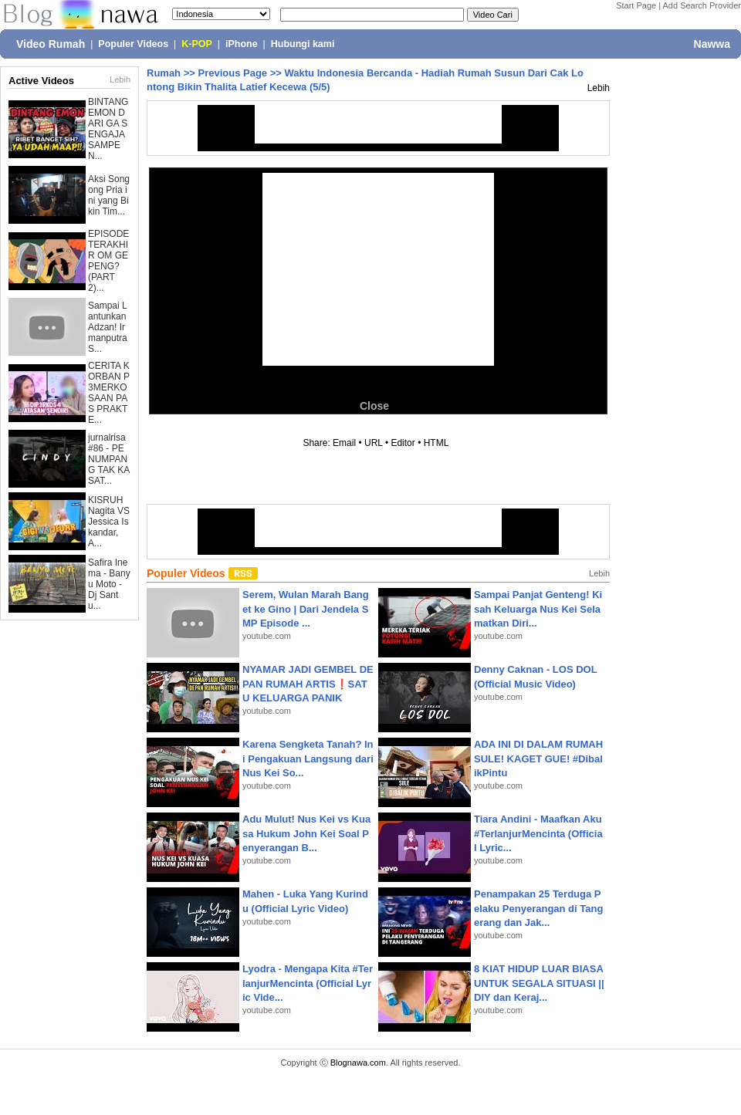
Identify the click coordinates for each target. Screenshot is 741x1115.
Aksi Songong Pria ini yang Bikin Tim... (109, 195)
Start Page (636, 5)
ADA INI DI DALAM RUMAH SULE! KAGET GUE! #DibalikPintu (538, 758)
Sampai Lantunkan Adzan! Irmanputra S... (107, 327)
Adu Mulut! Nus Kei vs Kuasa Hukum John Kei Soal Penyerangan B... (306, 833)
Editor (402, 443)
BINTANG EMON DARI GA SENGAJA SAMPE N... (108, 128)
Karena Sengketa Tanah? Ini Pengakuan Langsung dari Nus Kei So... (308, 758)
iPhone (241, 44)
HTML (436, 443)
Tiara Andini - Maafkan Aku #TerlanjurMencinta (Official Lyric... (538, 833)
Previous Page (232, 73)
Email (344, 443)
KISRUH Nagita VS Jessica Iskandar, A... (109, 522)
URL (373, 443)
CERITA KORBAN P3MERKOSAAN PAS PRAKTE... (109, 392)
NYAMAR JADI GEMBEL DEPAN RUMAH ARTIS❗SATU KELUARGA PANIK (308, 683)
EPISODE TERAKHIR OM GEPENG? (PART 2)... (108, 260)
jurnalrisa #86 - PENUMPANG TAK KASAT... (109, 459)
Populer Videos (133, 44)
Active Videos (41, 80)
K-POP (196, 44)
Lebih (120, 79)
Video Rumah (50, 44)
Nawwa (712, 44)
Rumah (164, 73)
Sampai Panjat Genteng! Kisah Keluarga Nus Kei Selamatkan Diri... (538, 608)
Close (374, 406)
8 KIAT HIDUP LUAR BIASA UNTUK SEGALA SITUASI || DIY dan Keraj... (539, 982)
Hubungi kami (303, 44)
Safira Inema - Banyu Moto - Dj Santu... (109, 584)
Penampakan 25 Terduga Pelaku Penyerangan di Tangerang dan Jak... (538, 907)
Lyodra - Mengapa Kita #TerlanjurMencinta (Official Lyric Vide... (307, 982)
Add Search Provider (702, 5)
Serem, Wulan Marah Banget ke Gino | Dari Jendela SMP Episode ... (305, 608)
